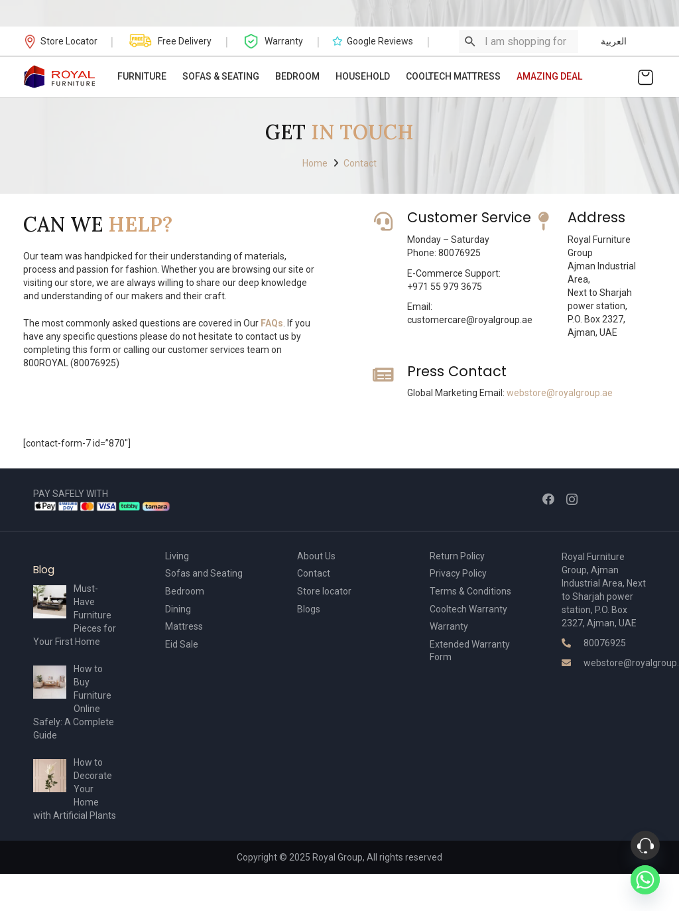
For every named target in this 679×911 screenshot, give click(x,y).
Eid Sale (181, 644)
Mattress (184, 626)
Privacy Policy (458, 573)
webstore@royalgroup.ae (560, 392)
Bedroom (184, 591)
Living (177, 556)
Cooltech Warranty (468, 609)
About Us (316, 556)
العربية (614, 41)
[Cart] (645, 76)
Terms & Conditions (470, 591)
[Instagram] (572, 499)
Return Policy (457, 556)
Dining (178, 609)
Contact (313, 573)
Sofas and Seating (204, 573)
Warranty (449, 626)
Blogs (308, 609)
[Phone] (645, 845)
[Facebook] (548, 499)
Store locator (324, 591)
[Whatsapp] (645, 879)
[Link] (60, 76)
